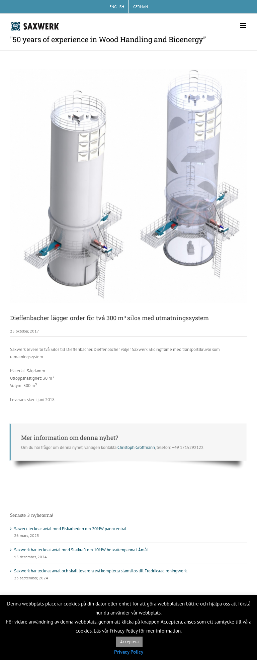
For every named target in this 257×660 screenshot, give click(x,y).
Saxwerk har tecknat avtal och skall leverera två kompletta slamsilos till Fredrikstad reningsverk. (101, 571)
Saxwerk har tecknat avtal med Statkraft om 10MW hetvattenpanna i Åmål (81, 550)
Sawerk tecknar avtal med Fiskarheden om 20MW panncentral (70, 529)
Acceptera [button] (129, 642)
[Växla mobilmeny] (243, 25)
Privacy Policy (128, 652)
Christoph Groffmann (135, 447)
